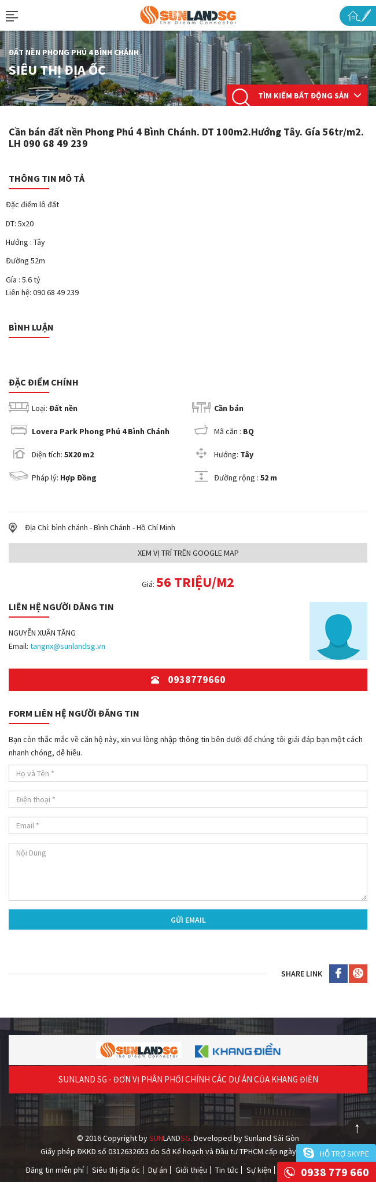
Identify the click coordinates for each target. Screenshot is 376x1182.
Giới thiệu (191, 1170)
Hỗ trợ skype (344, 1153)
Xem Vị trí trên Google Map (188, 553)
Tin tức (226, 1170)
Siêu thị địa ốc (116, 1170)
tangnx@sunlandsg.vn (67, 646)
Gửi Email (188, 920)
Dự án (157, 1170)
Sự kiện (258, 1170)
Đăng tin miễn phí (54, 1170)
